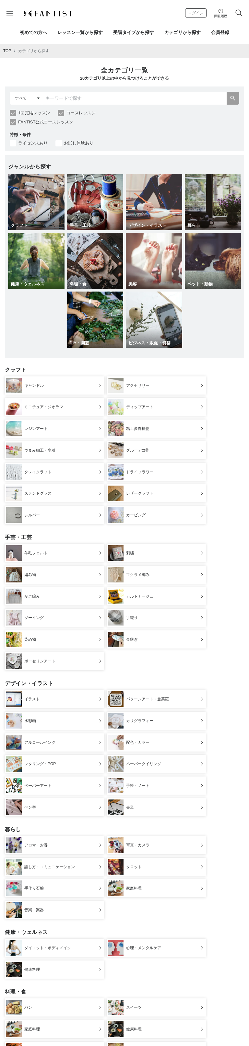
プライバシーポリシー (189, 1025)
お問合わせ (85, 1029)
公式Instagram (161, 1029)
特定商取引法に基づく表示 (149, 1025)
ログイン (196, 13)
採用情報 (140, 1029)
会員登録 (220, 32)
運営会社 (45, 1025)
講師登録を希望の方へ (113, 1029)
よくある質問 (219, 1025)
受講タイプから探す (133, 32)
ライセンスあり (33, 143)
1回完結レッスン (34, 112)
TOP (7, 51)
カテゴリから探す (182, 32)
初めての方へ (33, 32)
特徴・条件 (20, 134)
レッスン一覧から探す (80, 32)
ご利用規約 (64, 1025)
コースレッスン (81, 112)
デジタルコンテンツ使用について (101, 1025)
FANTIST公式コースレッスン (45, 122)
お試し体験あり (78, 143)
